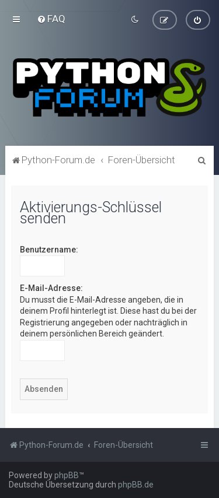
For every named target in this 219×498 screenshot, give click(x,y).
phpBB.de (136, 484)
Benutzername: (49, 249)
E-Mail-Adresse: (51, 287)
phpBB (66, 475)
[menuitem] (51, 18)
